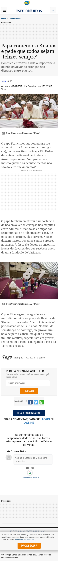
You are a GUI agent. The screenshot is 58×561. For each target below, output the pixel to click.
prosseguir (29, 545)
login (46, 419)
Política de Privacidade (24, 539)
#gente (41, 357)
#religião (18, 357)
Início (3, 18)
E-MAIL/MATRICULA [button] (30, 477)
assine (29, 422)
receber (29, 390)
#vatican (30, 357)
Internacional (15, 18)
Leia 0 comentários (29, 413)
